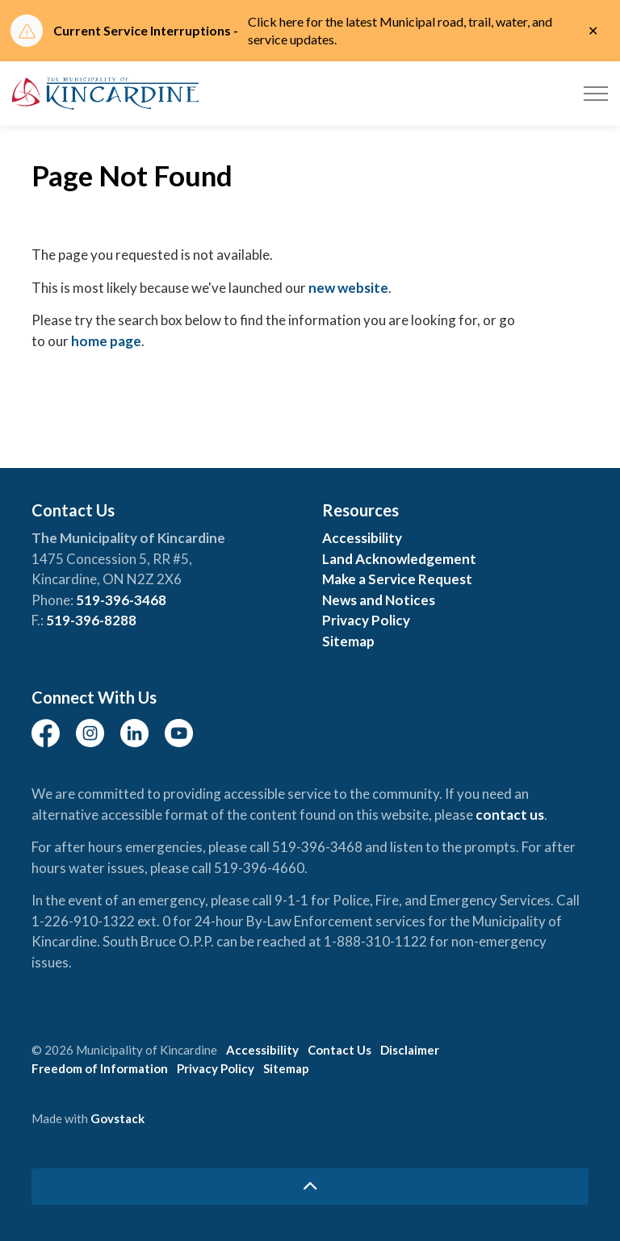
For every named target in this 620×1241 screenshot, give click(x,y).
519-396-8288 (91, 620)
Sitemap (348, 641)
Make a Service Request (397, 578)
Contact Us (339, 1050)
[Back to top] (310, 1186)
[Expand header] (596, 93)
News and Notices (378, 599)
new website (348, 287)
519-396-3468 (121, 599)
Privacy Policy (366, 620)
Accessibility (362, 537)
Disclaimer (409, 1050)
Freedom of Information (99, 1068)
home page (106, 340)
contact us (509, 814)
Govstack (117, 1118)
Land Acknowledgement (399, 558)
